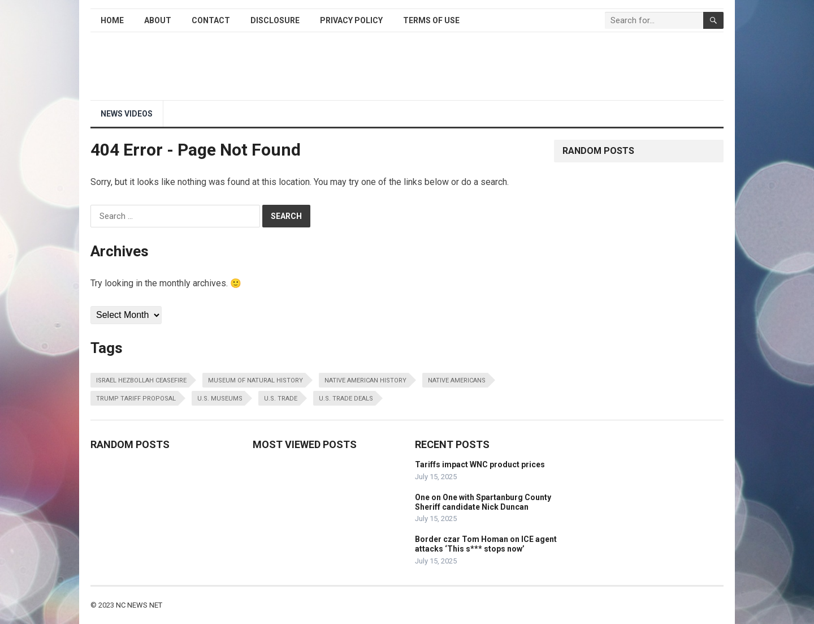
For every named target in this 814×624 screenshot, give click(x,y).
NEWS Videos (127, 113)
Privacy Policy (351, 20)
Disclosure (275, 20)
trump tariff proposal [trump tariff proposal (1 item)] (136, 398)
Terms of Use (431, 20)
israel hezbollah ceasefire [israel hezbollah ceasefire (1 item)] (141, 380)
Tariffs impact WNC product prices (480, 464)
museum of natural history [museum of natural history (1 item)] (255, 380)
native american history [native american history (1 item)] (365, 380)
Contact (211, 20)
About (157, 20)
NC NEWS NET (139, 605)
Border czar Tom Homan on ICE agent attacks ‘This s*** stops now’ (486, 544)
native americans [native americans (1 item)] (457, 380)
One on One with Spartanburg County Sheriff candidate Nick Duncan (483, 502)
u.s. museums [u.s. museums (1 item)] (220, 398)
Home (112, 20)
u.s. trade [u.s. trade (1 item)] (280, 398)
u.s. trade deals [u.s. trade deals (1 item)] (346, 398)
